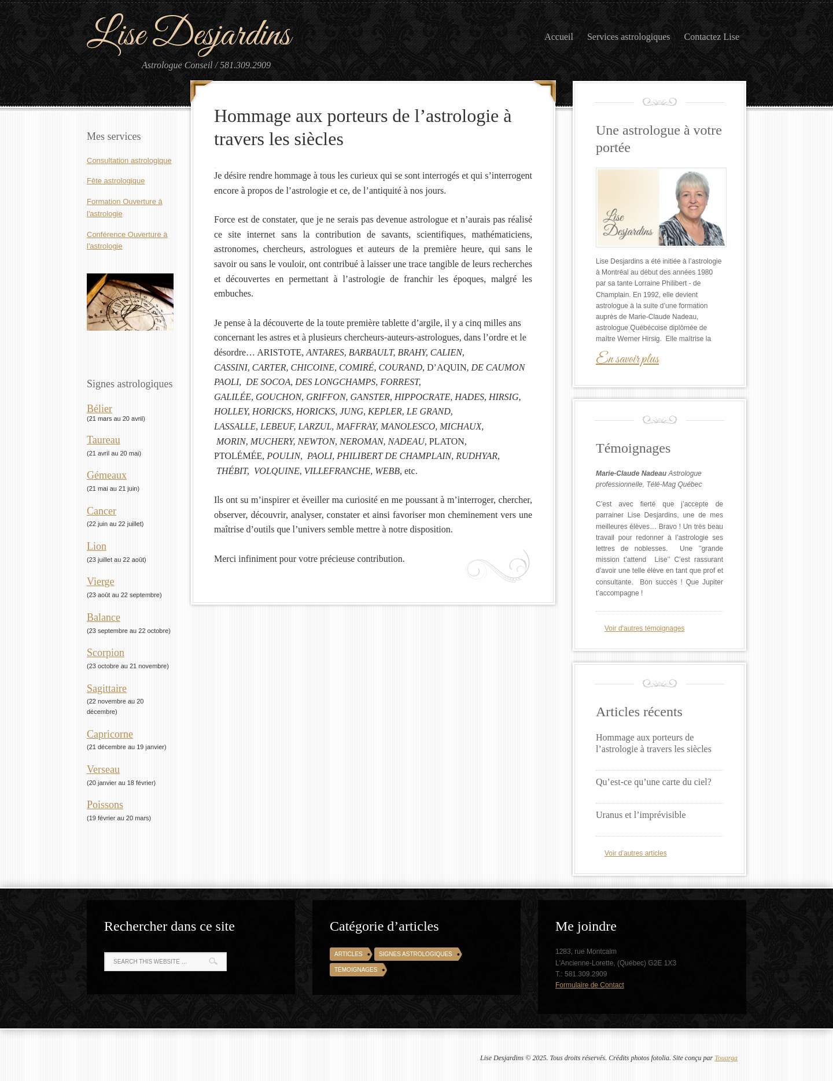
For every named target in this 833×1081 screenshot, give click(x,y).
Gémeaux (107, 475)
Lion (96, 546)
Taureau (103, 440)
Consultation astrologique (129, 160)
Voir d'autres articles (636, 853)
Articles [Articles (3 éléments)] (348, 954)
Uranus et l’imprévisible (641, 815)
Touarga (726, 1058)
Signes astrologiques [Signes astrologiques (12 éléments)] (415, 954)
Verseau (103, 769)
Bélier (99, 408)
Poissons (105, 804)
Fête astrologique (116, 180)
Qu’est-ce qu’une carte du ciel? (654, 782)
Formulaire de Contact (589, 985)
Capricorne (110, 734)
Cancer (101, 511)
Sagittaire (107, 688)
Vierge (101, 581)
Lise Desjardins (188, 35)
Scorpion (105, 652)
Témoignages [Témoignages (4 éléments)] (355, 970)
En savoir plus (627, 359)
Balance (103, 617)
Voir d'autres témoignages (644, 628)
